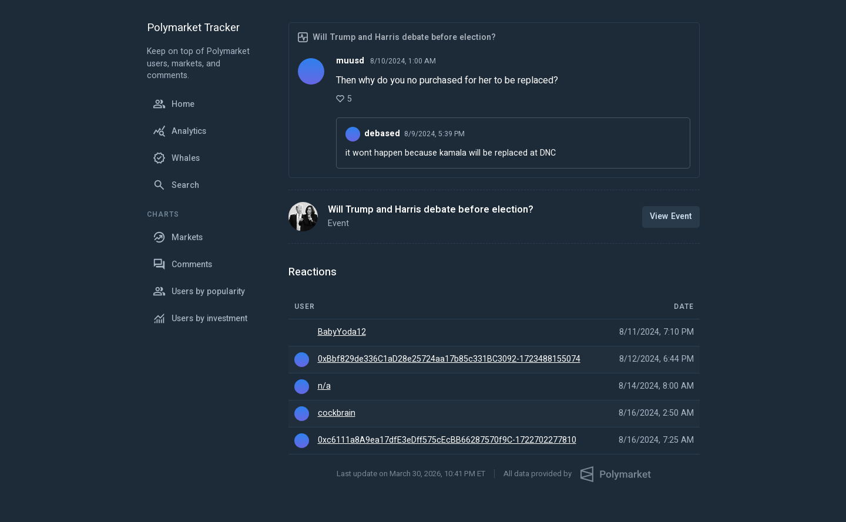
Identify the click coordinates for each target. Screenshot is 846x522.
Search (176, 185)
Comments (182, 264)
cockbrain (336, 413)
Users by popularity (199, 291)
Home (173, 103)
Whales (176, 157)
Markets (178, 237)
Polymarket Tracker (193, 28)
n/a (324, 386)
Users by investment (200, 318)
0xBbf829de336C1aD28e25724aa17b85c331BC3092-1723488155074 (449, 359)
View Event (671, 216)
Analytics (179, 130)
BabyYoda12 (342, 332)
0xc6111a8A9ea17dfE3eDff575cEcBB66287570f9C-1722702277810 (447, 440)
